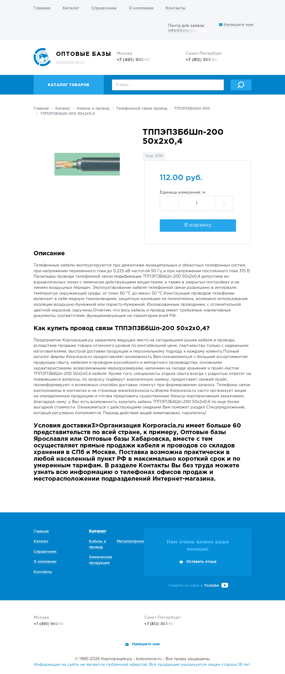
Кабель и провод (93, 108)
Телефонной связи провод (141, 108)
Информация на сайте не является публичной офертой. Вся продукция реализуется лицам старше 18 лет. (142, 664)
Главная (42, 8)
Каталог (71, 8)
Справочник (104, 8)
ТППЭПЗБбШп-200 (192, 108)
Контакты (175, 8)
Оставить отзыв (201, 561)
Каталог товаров (69, 85)
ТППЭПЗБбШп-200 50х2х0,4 (67, 113)
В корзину (197, 225)
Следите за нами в (198, 585)
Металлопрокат (131, 541)
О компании (141, 8)
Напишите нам (236, 25)
